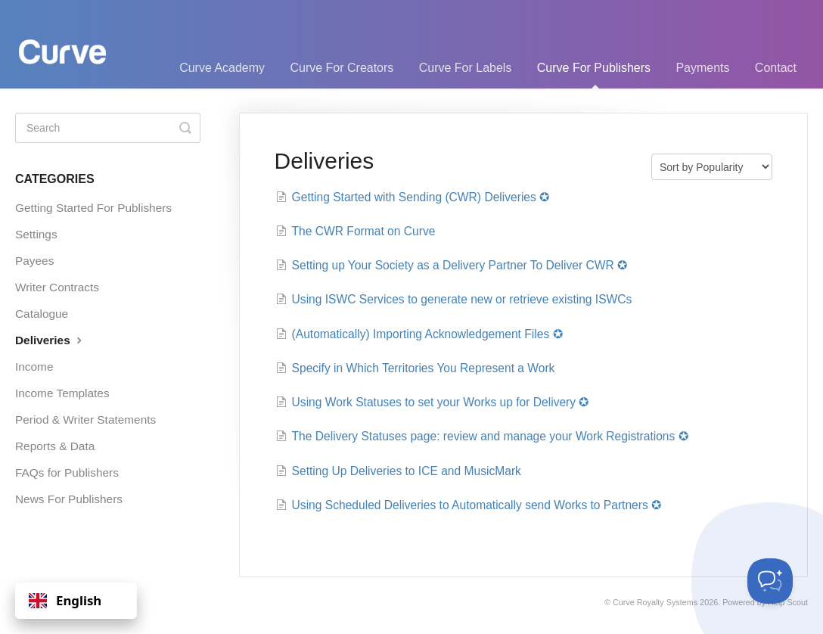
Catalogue (41, 313)
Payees (34, 260)
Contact (776, 67)
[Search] (107, 128)
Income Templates (62, 393)
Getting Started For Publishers (93, 207)
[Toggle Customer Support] (770, 581)
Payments (702, 67)
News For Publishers (69, 499)
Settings (36, 234)
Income (34, 366)
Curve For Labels (465, 67)
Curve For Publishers (594, 75)
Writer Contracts (57, 287)
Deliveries (50, 340)
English (65, 600)
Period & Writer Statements (85, 419)
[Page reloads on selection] (711, 167)
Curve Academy (222, 67)
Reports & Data (55, 446)
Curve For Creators (341, 67)
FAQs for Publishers (67, 472)
